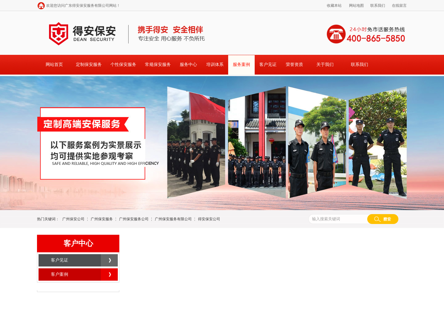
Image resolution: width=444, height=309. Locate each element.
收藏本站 (334, 5)
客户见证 (268, 64)
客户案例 (59, 274)
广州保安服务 (102, 219)
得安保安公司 (209, 219)
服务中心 (188, 64)
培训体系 (215, 64)
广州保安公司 (73, 219)
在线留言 (399, 5)
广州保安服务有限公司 (173, 219)
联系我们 (377, 5)
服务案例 (241, 64)
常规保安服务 (158, 64)
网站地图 (356, 5)
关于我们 (325, 64)
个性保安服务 (123, 64)
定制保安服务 (89, 64)
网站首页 (54, 64)
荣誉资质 (294, 64)
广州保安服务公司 (134, 219)
